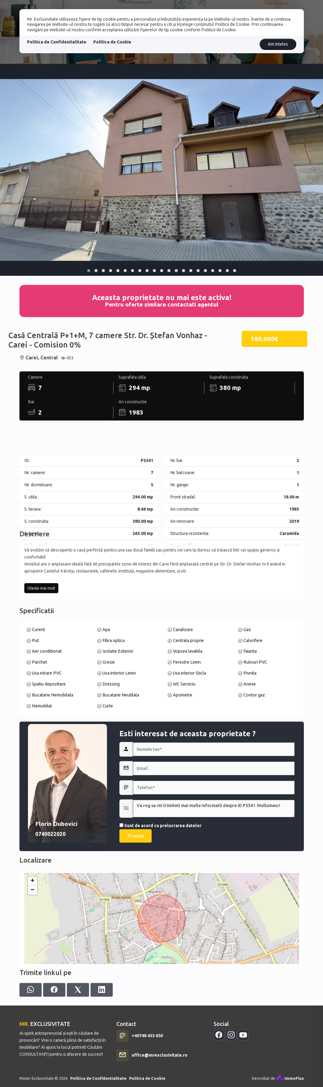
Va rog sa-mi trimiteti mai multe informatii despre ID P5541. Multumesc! (213, 907)
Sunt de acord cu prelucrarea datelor (160, 924)
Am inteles (278, 44)
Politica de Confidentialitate (56, 42)
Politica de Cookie (112, 42)
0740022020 (50, 933)
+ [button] (32, 965)
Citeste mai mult (41, 640)
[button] (88, 271)
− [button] (32, 974)
